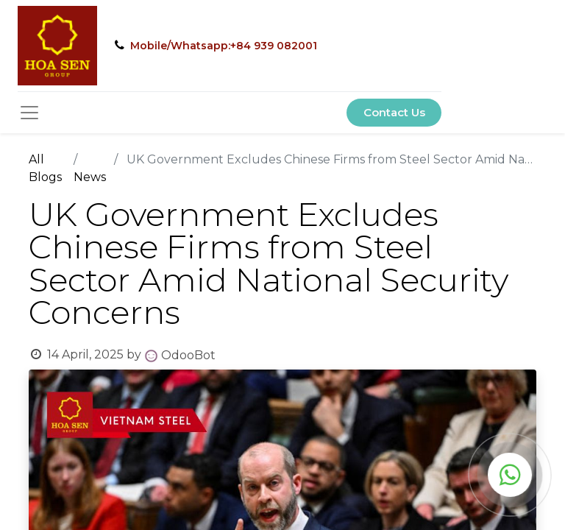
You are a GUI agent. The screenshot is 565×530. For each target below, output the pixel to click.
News (90, 177)
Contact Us (394, 112)
